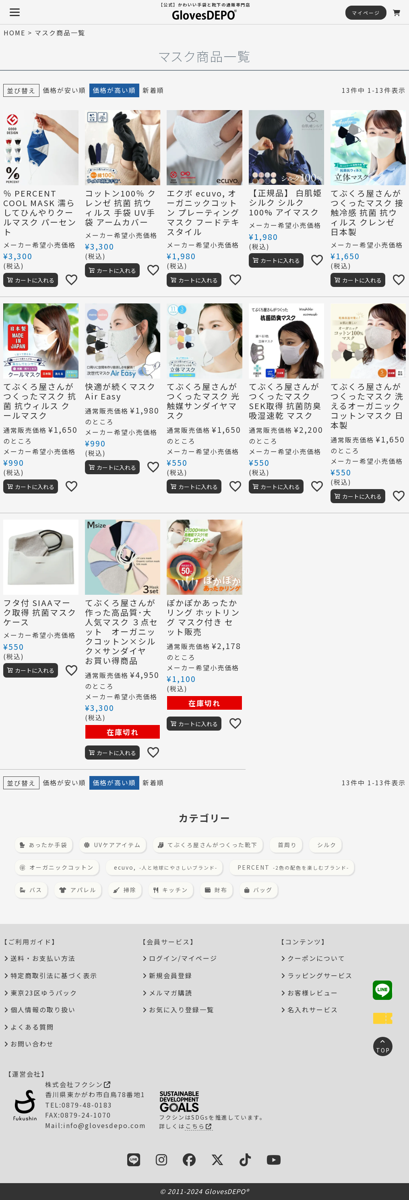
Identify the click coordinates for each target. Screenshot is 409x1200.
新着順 (153, 90)
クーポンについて (316, 958)
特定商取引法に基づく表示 (53, 975)
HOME (14, 32)
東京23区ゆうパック (43, 992)
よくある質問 (32, 1027)
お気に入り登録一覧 (181, 1009)
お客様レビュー (312, 992)
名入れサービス (312, 1009)
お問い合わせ (32, 1043)
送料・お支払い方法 (43, 958)
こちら (199, 1126)
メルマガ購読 (170, 992)
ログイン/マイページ (183, 958)
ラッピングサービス (320, 975)
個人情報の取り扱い (43, 1009)
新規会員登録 (170, 975)
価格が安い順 (64, 90)
